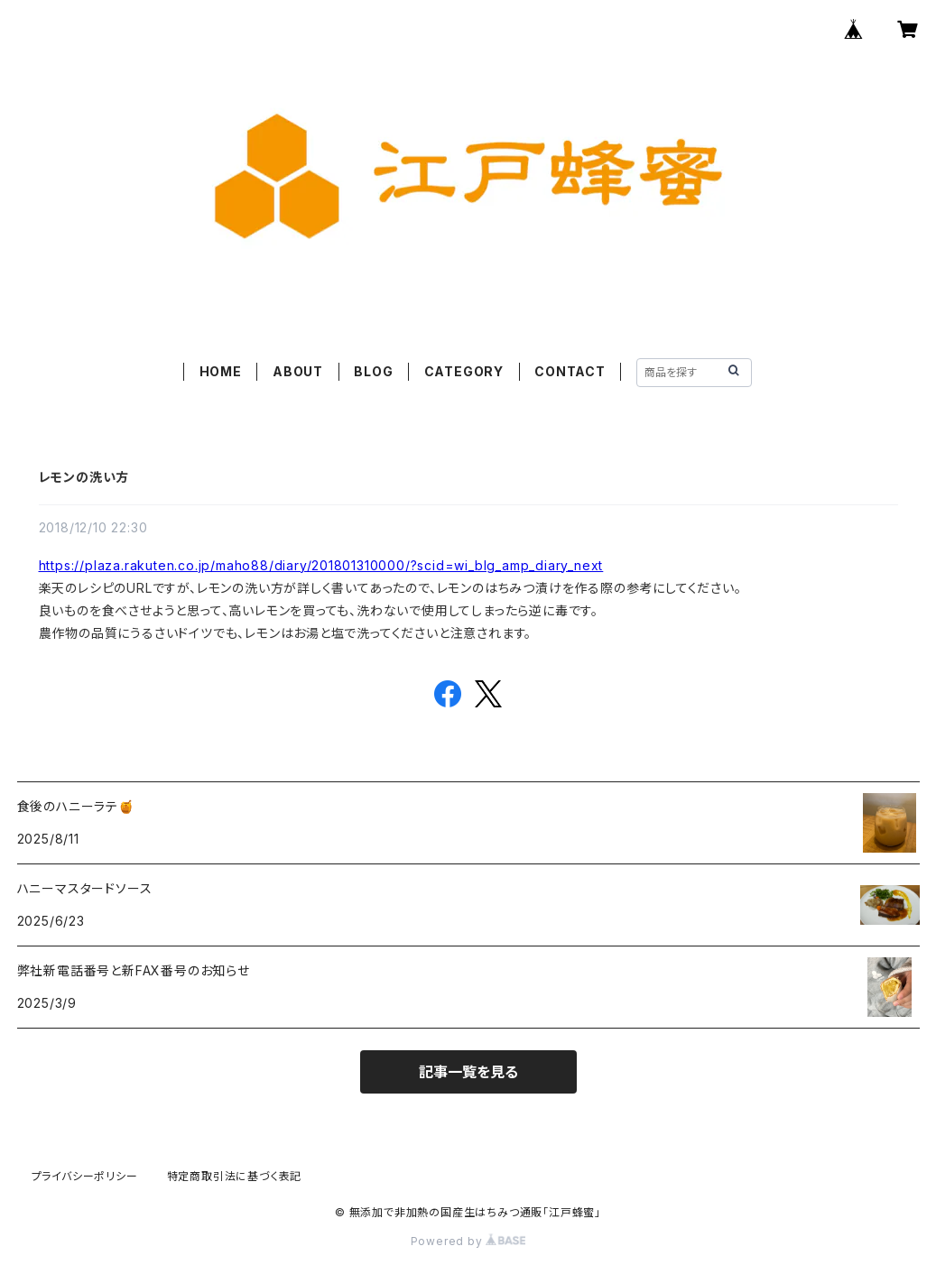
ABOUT (298, 371)
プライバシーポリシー (85, 1176)
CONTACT (570, 371)
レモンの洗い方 (84, 477)
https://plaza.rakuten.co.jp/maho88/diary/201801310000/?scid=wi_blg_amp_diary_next (321, 565)
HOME (220, 371)
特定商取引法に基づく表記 (234, 1176)
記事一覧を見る (468, 1072)
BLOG (373, 371)
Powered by (468, 1241)
